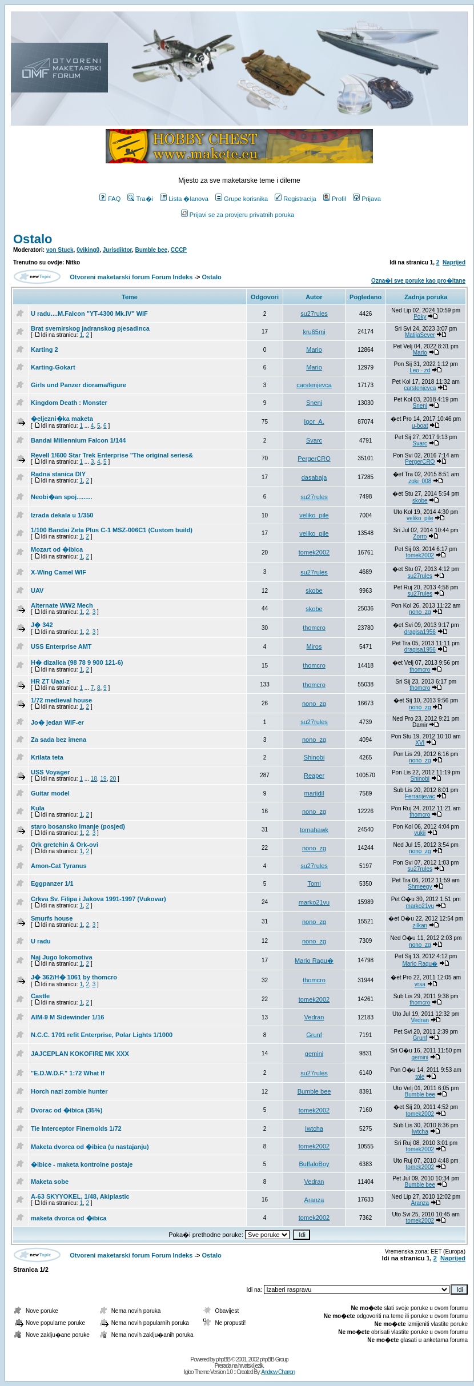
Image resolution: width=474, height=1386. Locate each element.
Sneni (314, 402)
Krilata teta (47, 757)
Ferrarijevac (420, 796)
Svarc (314, 440)
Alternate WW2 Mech (62, 605)
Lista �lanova (184, 198)
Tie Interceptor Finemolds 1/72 (76, 1128)
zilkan (420, 925)
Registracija (295, 198)
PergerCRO (314, 458)
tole (419, 1077)
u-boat (420, 426)
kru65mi (314, 331)
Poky (419, 317)
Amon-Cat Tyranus (59, 865)
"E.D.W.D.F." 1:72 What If (68, 1073)
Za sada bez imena (58, 739)
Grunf (314, 1034)
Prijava (367, 198)
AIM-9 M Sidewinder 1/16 (67, 1017)
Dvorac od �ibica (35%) (66, 1110)
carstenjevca (314, 384)
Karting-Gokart (53, 367)
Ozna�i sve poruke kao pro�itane (418, 281)
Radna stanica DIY (58, 474)
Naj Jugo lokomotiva (62, 957)
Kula (38, 808)
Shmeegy (420, 886)
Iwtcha (314, 1128)
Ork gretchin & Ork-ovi (64, 844)
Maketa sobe (50, 1181)
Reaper (314, 775)
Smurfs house (52, 918)
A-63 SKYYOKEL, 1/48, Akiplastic (80, 1196)
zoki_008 (419, 481)
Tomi (313, 883)
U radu (41, 941)
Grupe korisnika (241, 198)
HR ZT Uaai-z (50, 681)
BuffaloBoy (314, 1163)
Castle (40, 996)
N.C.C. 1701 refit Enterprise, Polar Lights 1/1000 (101, 1034)
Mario (314, 349)
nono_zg (420, 612)
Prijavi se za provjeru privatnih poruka (237, 214)
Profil (334, 198)
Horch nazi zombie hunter (69, 1091)
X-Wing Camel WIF (58, 572)
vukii (419, 833)
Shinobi (314, 757)
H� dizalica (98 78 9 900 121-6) (77, 662)
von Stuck (60, 250)
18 (94, 779)
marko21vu (314, 902)
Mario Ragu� (314, 960)
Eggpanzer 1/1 (52, 883)
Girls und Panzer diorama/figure (78, 384)
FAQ (109, 198)
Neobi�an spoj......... (62, 496)
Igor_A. (314, 421)
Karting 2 (44, 349)
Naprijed (454, 262)
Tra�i (140, 198)
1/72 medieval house (61, 700)
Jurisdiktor (117, 250)
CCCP (179, 250)
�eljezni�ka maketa (62, 418)
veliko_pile (313, 515)
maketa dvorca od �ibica (69, 1218)
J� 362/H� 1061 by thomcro (74, 977)
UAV (37, 590)
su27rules (314, 313)
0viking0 (88, 250)
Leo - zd (419, 370)
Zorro (420, 536)
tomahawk (314, 829)
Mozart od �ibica (57, 549)
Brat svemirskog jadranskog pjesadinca (90, 328)
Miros (314, 646)
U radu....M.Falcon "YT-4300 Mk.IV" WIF (89, 313)
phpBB (223, 1359)
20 (113, 779)
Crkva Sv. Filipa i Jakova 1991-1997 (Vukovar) (98, 898)
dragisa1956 (420, 632)
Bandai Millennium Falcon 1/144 (78, 440)
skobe (420, 500)
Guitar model (50, 793)
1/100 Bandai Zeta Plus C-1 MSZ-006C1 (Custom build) (111, 530)
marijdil (314, 793)
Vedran (314, 1017)
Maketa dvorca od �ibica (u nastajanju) (90, 1146)
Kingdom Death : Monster (69, 402)
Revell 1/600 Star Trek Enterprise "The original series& (112, 455)
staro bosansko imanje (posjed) (78, 826)
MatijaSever (420, 335)
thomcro (314, 627)
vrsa (420, 984)
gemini (314, 1053)
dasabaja (314, 477)
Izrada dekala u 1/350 (62, 515)
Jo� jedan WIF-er (57, 722)
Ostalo (32, 239)
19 (104, 779)
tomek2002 (314, 552)
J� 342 (42, 624)
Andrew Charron (278, 1372)
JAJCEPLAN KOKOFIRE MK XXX (80, 1053)
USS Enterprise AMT (61, 646)
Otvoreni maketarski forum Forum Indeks (131, 277)
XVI (419, 743)
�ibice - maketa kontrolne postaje (82, 1164)
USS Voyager (50, 772)
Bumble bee (151, 250)
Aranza (314, 1199)
